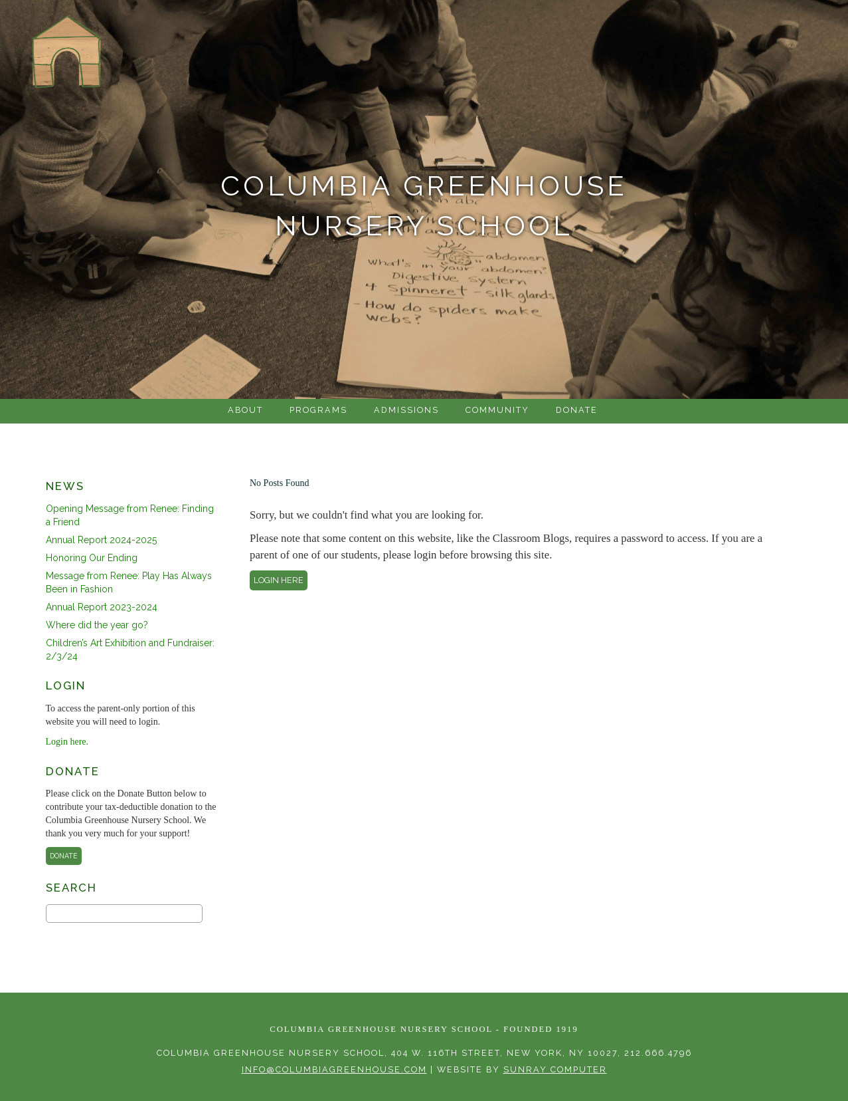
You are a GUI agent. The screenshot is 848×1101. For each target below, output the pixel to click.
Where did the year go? (97, 625)
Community (497, 410)
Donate (577, 410)
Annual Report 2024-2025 (101, 540)
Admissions (406, 410)
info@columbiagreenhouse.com (334, 1069)
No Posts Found (279, 483)
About (245, 410)
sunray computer (555, 1069)
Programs (318, 410)
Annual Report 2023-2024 (101, 607)
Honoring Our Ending (91, 557)
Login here (278, 580)
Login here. (67, 742)
